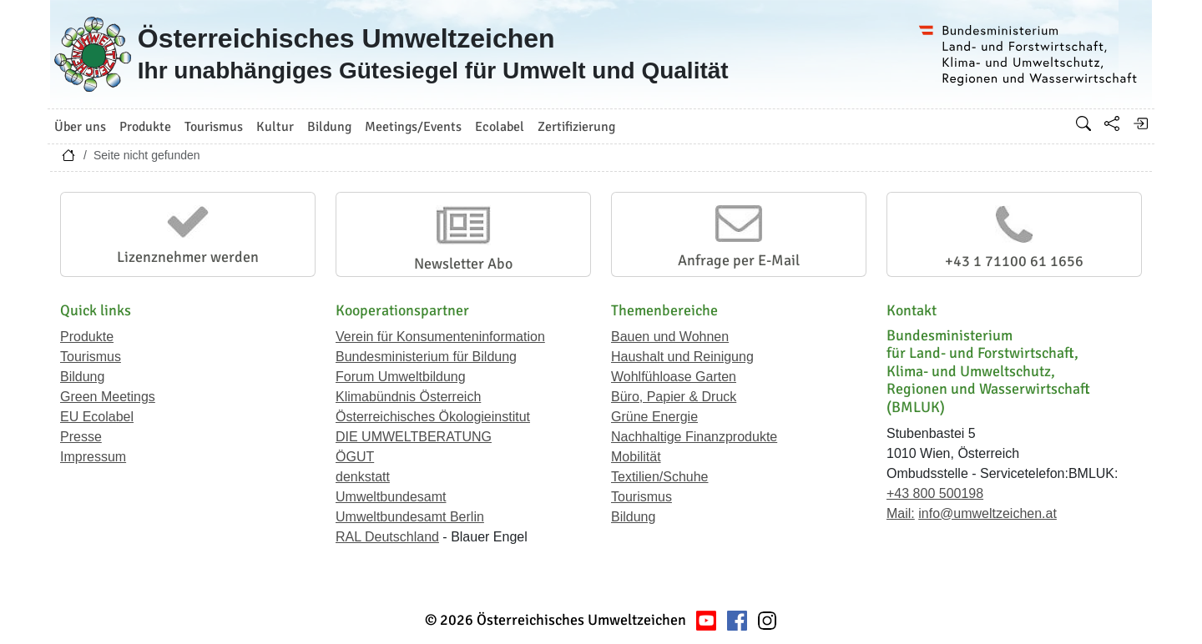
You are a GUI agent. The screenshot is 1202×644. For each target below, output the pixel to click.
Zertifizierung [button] (576, 126)
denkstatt (363, 477)
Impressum (93, 457)
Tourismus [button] (213, 126)
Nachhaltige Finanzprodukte (694, 437)
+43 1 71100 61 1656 (1014, 261)
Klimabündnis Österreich (408, 397)
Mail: (900, 513)
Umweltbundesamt (391, 497)
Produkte (87, 337)
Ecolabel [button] (499, 126)
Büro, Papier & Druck (673, 397)
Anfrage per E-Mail (739, 260)
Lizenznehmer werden (188, 257)
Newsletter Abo (463, 263)
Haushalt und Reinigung (682, 357)
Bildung (82, 377)
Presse (81, 437)
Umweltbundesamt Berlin (410, 517)
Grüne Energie (654, 417)
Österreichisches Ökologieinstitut (433, 417)
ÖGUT (355, 457)
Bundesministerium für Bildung (426, 357)
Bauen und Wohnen (670, 337)
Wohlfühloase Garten (673, 377)
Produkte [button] (145, 126)
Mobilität (636, 457)
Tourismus (90, 357)
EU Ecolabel (97, 417)
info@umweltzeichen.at (987, 513)
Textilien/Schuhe (660, 477)
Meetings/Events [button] (413, 126)
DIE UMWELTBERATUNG (414, 437)
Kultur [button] (275, 126)
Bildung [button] (329, 126)
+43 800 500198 (934, 493)
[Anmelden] (1140, 123)
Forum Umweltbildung (401, 377)
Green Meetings (107, 397)
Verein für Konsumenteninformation (440, 337)
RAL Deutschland (387, 537)
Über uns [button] (80, 126)
